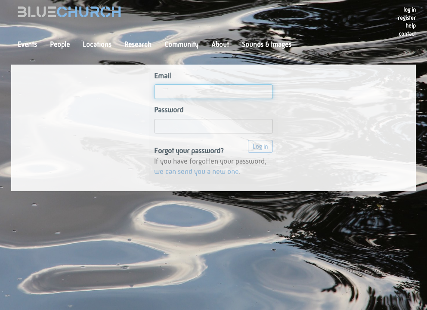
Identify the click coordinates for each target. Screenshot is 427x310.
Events (27, 45)
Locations (97, 45)
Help (410, 26)
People (60, 45)
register (407, 18)
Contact (407, 34)
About (220, 45)
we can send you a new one (196, 172)
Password (168, 110)
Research (138, 45)
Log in (409, 10)
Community (181, 45)
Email (162, 76)
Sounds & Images (266, 45)
